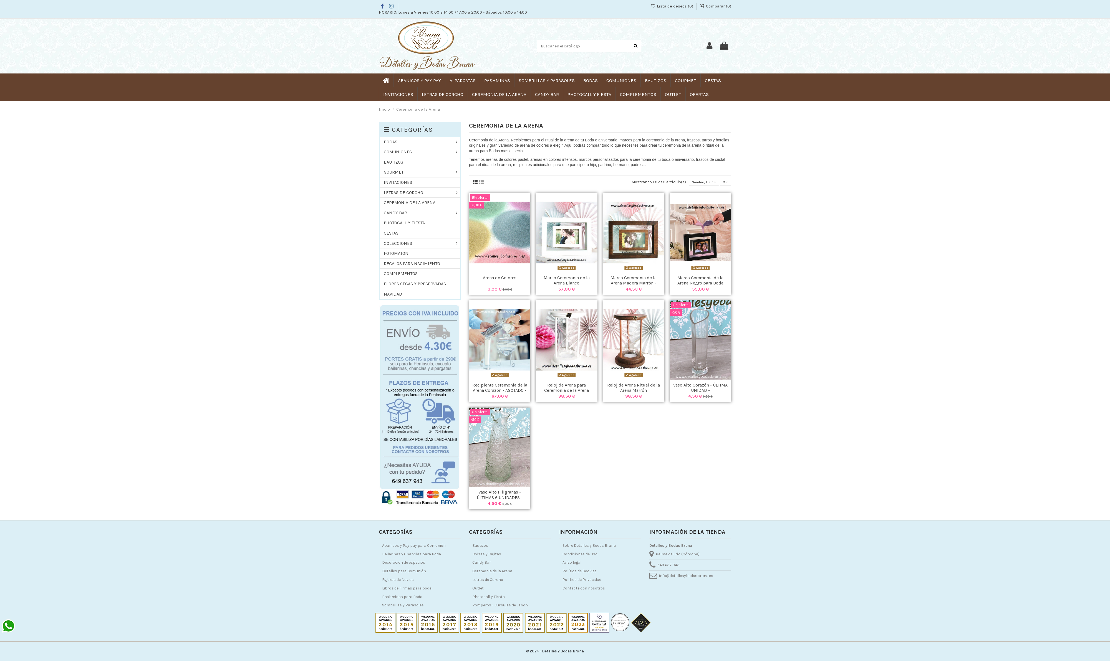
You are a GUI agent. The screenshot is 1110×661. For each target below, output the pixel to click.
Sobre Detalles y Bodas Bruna (589, 545)
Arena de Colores (499, 278)
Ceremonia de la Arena (492, 571)
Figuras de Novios (398, 579)
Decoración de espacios (403, 562)
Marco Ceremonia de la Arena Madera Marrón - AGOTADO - (633, 284)
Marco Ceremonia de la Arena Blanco (567, 281)
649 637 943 (668, 565)
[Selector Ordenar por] (700, 183)
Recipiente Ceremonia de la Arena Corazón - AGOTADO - (499, 388)
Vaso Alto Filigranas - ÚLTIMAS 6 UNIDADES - (500, 495)
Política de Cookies (579, 571)
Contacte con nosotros (583, 588)
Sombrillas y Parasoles (403, 605)
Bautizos (480, 545)
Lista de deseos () (672, 6)
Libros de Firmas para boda (407, 588)
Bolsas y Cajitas (486, 554)
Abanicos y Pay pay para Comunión (414, 545)
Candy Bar (481, 562)
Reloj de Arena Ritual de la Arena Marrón (633, 388)
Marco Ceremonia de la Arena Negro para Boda (700, 281)
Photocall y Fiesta (488, 596)
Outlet (478, 588)
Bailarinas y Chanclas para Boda (411, 554)
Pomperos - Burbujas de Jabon (500, 605)
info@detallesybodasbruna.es (686, 575)
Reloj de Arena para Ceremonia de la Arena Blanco (566, 391)
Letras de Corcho (487, 579)
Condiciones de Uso (579, 554)
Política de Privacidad (581, 579)
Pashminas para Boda (402, 596)
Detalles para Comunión (404, 571)
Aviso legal (571, 562)
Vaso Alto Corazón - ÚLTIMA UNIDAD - (700, 388)
